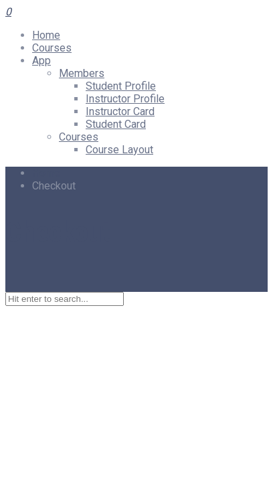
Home (46, 35)
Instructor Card (120, 111)
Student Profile (121, 86)
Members (81, 73)
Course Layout (119, 149)
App (41, 60)
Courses (52, 48)
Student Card (116, 124)
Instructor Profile (125, 98)
